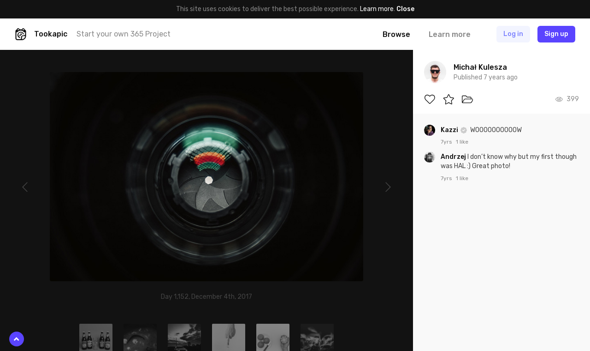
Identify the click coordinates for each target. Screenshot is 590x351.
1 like (462, 142)
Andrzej (454, 157)
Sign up (556, 34)
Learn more (377, 9)
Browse (396, 34)
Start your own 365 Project (124, 34)
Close (405, 9)
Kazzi (450, 130)
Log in (513, 34)
